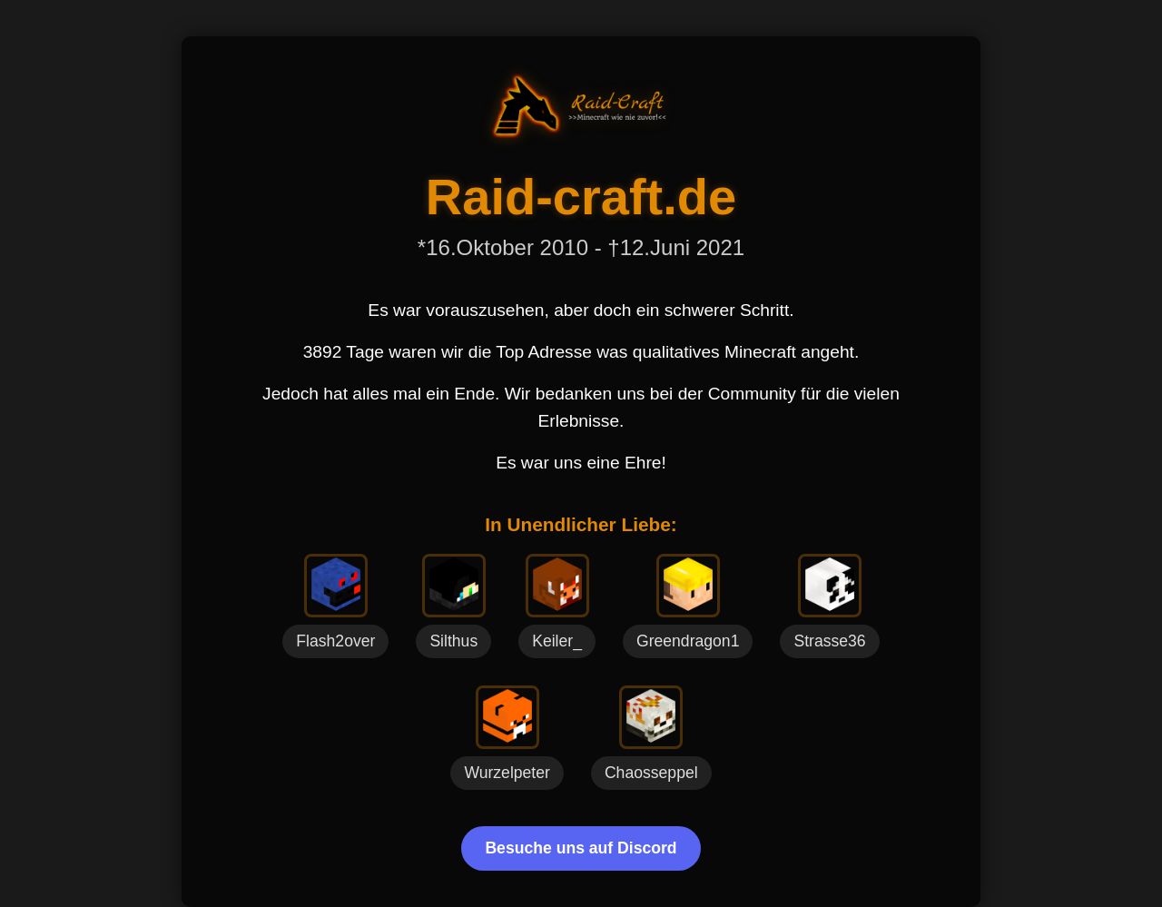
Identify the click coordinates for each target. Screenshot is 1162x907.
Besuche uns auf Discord (580, 848)
